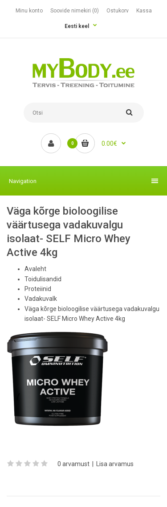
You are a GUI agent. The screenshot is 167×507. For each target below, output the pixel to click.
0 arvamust (73, 463)
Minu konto (29, 11)
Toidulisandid (42, 279)
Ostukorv (117, 11)
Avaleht (35, 268)
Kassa (144, 11)
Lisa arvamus (115, 463)
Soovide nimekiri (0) (74, 11)
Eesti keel (77, 26)
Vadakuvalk (40, 298)
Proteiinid (37, 288)
